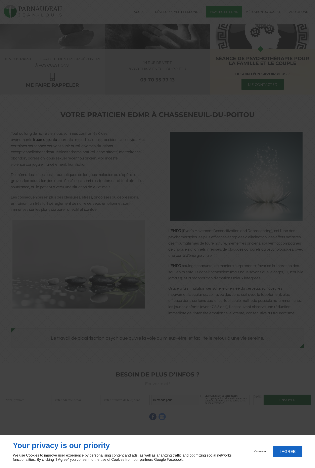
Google (160, 460)
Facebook (175, 460)
